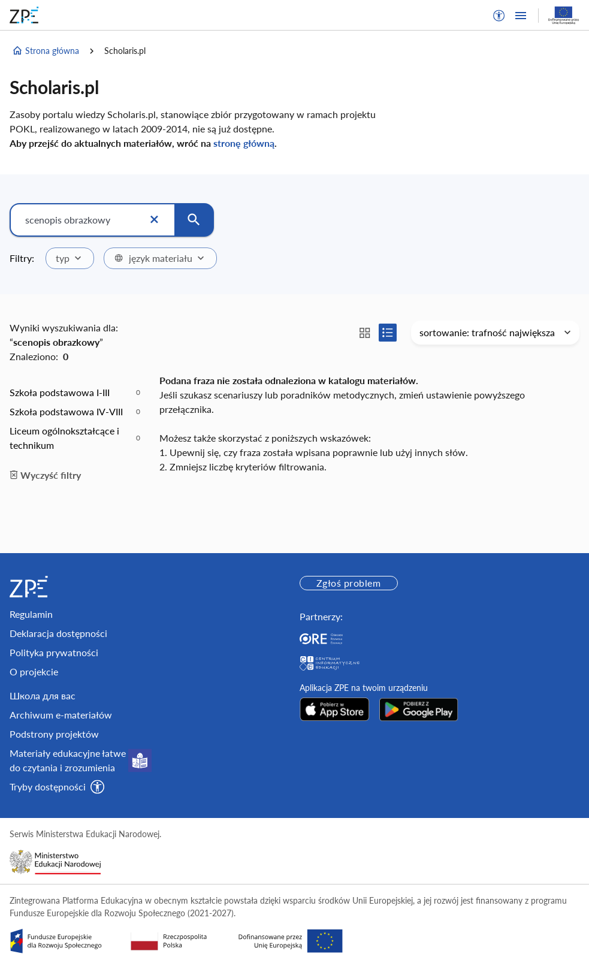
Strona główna (45, 51)
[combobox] (70, 258)
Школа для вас (42, 695)
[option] (75, 392)
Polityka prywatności (54, 652)
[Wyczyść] (154, 220)
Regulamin (31, 614)
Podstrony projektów (54, 733)
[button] (499, 15)
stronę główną (243, 143)
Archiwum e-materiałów (61, 714)
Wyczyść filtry (45, 475)
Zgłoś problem (348, 582)
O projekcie (34, 671)
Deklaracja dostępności (58, 633)
